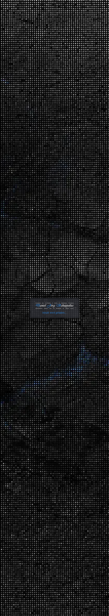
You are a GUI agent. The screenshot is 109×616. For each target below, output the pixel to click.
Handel (42, 98)
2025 (75, 274)
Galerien (76, 525)
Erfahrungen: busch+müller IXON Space (85, 81)
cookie (2, 8)
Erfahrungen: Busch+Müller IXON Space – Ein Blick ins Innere (85, 85)
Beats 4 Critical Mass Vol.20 (82, 120)
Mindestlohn (52, 101)
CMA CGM (47, 95)
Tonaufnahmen (78, 387)
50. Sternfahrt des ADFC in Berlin (83, 117)
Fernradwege (88, 365)
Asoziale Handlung (38, 95)
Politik (40, 102)
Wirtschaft (63, 95)
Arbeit (75, 307)
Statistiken (77, 381)
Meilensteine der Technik (88, 479)
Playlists (80, 393)
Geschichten (77, 335)
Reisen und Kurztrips (80, 350)
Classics (90, 404)
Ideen (79, 300)
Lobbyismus (37, 101)
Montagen (80, 313)
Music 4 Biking (88, 401)
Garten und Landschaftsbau (86, 331)
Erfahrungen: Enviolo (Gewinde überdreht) (86, 69)
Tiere (79, 482)
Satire (75, 368)
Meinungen (77, 341)
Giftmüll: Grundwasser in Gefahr (83, 136)
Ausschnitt (81, 389)
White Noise (81, 421)
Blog (51, 8)
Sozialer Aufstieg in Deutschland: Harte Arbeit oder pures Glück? (84, 105)
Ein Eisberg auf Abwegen (81, 113)
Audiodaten (77, 536)
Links (75, 515)
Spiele (79, 303)
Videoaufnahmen (79, 430)
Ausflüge (80, 353)
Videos (76, 529)
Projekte (86, 8)
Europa (45, 96)
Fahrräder (80, 325)
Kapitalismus (37, 99)
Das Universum (85, 491)
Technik (80, 476)
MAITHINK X (81, 374)
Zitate (75, 518)
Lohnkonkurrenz (44, 101)
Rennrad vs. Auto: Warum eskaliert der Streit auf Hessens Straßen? (86, 100)
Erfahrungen (77, 316)
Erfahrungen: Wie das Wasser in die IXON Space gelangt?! (88, 179)
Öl (57, 101)
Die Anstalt (81, 371)
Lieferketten (55, 99)
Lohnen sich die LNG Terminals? (83, 129)
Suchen (74, 51)
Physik (79, 473)
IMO (47, 98)
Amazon (75, 553)
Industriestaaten (54, 98)
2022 (75, 284)
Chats (75, 532)
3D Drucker (81, 319)
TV (78, 417)
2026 (75, 270)
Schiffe (50, 102)
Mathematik (81, 467)
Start (9, 34)
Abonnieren (96, 599)
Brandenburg (88, 361)
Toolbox (59, 8)
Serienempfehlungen (84, 436)
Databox (69, 8)
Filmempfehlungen (83, 433)
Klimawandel (46, 99)
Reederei (45, 102)
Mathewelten (85, 469)
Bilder (75, 512)
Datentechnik (81, 442)
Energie (80, 446)
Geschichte (81, 452)
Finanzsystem (81, 449)
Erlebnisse (81, 337)
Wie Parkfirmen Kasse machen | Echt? (85, 110)
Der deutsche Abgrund (87, 455)
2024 (75, 277)
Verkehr (76, 424)
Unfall (79, 427)
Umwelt (80, 347)
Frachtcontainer (54, 96)
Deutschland (55, 95)
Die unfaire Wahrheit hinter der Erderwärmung (82, 124)
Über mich (96, 8)
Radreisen (80, 356)
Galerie (78, 8)
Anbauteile (84, 328)
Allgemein (77, 297)
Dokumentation (37, 96)
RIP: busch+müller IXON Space (83, 77)
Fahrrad (83, 395)
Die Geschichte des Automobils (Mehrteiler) (86, 132)
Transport (55, 102)
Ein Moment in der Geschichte (90, 458)
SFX (79, 414)
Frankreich (36, 98)
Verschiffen (36, 104)
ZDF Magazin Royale (83, 377)
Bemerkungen (78, 508)
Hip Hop (90, 407)
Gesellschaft (81, 463)
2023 (75, 280)
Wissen (76, 440)
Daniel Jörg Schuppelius (24, 99)
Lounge (90, 411)
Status (76, 522)
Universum (81, 489)
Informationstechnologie (85, 309)
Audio (79, 322)
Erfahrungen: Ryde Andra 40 (92, 163)
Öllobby (35, 102)
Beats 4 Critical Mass (90, 398)
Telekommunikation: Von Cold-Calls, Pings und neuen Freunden (85, 73)
